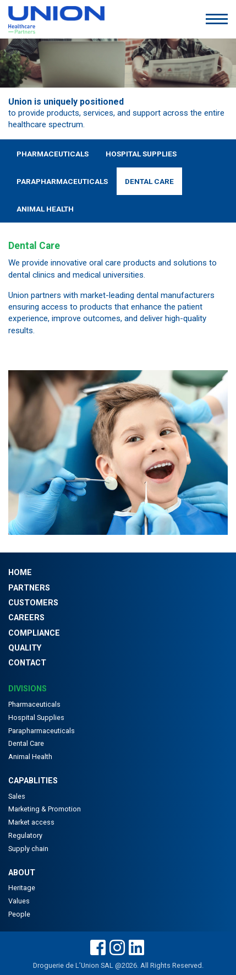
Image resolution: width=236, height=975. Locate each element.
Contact (27, 663)
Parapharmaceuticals (62, 181)
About (21, 873)
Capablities (33, 781)
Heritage (21, 888)
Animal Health (45, 208)
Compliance (34, 633)
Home (20, 572)
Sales (16, 796)
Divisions (27, 689)
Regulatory (25, 835)
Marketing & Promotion (44, 809)
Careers (26, 617)
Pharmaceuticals (53, 153)
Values (19, 901)
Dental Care (149, 181)
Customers (33, 603)
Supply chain (28, 848)
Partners (29, 588)
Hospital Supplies (141, 153)
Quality (24, 648)
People (19, 914)
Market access (31, 822)
